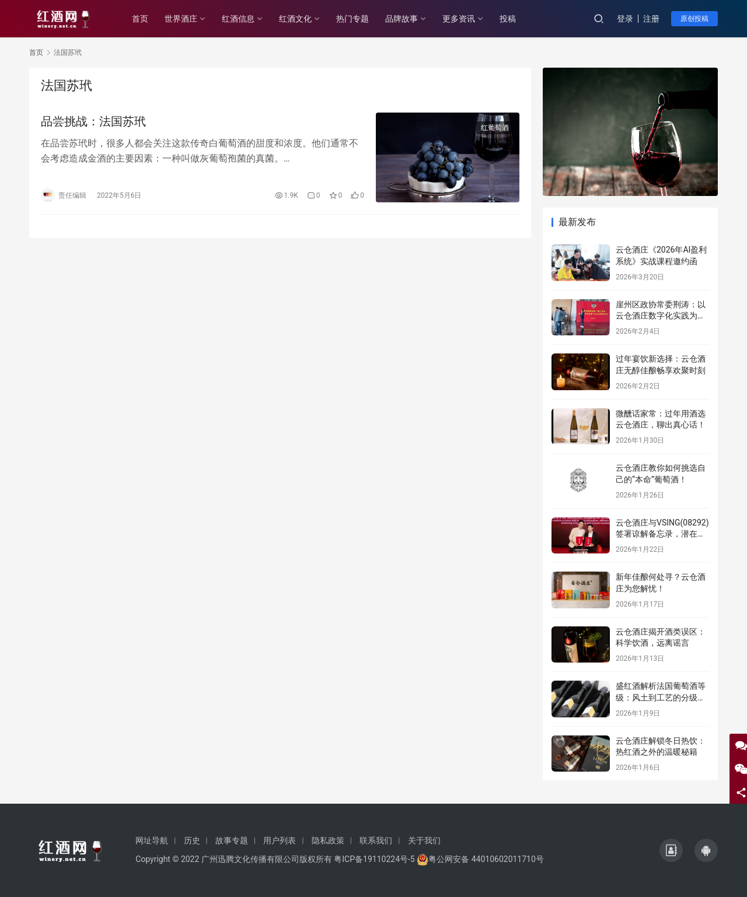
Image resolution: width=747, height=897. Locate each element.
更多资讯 (458, 18)
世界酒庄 (181, 18)
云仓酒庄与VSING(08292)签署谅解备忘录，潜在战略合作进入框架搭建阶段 (662, 534)
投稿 (508, 18)
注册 (651, 18)
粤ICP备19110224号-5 (374, 859)
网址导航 (151, 840)
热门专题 (352, 18)
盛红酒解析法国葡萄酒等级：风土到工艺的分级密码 (661, 697)
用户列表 (279, 840)
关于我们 (424, 840)
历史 (192, 840)
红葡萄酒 (495, 128)
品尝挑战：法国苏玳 (93, 121)
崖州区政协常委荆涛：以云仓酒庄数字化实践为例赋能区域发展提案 (661, 316)
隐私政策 (328, 840)
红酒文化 (295, 18)
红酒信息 (238, 18)
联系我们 (375, 840)
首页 (140, 18)
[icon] (671, 850)
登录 (625, 18)
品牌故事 (401, 18)
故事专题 (231, 840)
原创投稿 (694, 19)
